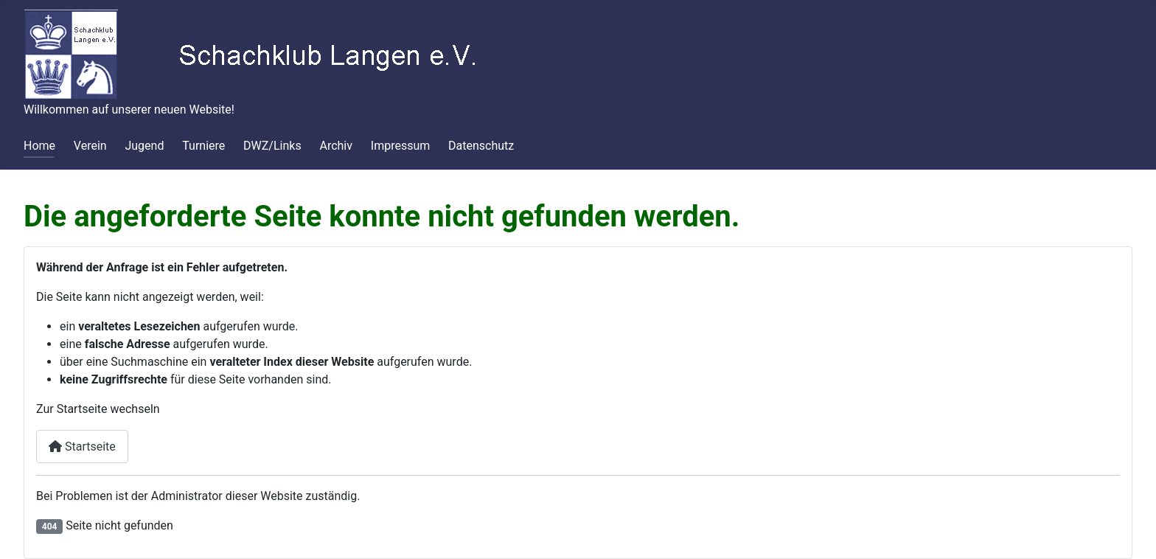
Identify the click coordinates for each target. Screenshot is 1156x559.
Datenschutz (481, 146)
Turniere (203, 146)
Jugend (144, 146)
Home (39, 146)
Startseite (82, 447)
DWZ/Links (272, 146)
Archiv (335, 146)
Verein (90, 146)
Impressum (401, 146)
